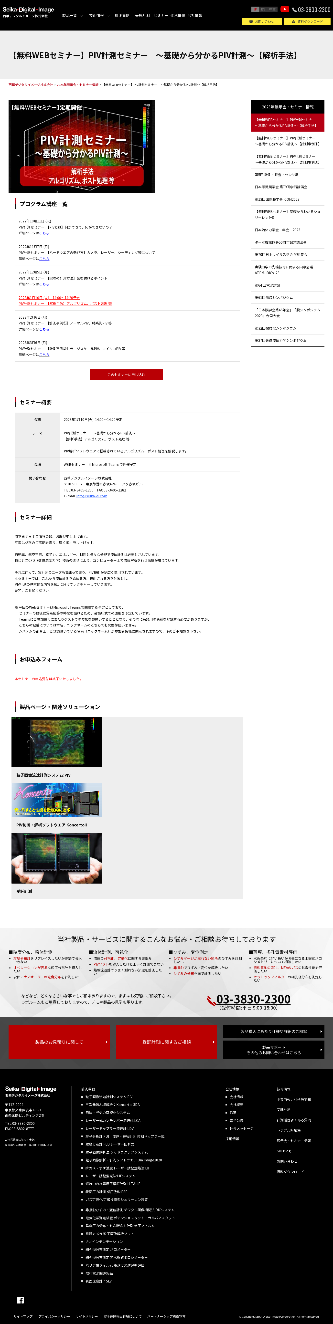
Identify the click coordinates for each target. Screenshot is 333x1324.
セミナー (160, 15)
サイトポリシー (87, 1316)
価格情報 (178, 15)
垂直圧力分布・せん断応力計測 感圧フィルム (120, 1225)
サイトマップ (22, 1316)
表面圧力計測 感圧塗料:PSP (107, 1191)
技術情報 (96, 15)
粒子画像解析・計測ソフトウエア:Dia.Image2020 (124, 1159)
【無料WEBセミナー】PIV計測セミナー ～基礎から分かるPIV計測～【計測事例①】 (288, 141)
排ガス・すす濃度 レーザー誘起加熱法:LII (117, 1168)
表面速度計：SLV (99, 1281)
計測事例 (122, 15)
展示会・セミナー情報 (294, 1140)
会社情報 (195, 15)
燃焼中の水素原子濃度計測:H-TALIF (113, 1183)
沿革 (233, 1112)
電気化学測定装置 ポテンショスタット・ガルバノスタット (130, 1217)
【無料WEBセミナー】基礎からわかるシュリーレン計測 (288, 214)
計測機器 (88, 1088)
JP (255, 9)
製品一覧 (69, 15)
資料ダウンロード (310, 21)
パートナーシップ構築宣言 (166, 1316)
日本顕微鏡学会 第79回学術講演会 (281, 186)
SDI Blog (284, 1150)
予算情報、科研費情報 (294, 1099)
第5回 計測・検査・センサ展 (277, 174)
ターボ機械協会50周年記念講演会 (281, 242)
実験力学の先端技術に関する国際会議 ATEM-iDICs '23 (284, 269)
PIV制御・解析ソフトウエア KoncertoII (51, 825)
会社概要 (236, 1104)
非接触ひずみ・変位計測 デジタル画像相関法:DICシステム (130, 1209)
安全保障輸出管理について (123, 1316)
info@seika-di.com (91, 495)
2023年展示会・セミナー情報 (288, 107)
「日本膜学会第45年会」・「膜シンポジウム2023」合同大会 (287, 312)
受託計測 (142, 15)
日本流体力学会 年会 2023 (277, 229)
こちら (44, 258)
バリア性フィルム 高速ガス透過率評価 (115, 1265)
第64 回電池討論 (267, 285)
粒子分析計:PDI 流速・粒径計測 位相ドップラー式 (125, 1136)
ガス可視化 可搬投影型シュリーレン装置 (117, 1199)
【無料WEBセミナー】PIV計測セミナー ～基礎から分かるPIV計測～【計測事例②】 (288, 159)
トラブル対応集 (289, 1130)
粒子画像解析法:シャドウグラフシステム (117, 1152)
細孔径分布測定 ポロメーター (108, 1249)
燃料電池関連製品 (99, 1273)
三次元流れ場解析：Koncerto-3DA (113, 1104)
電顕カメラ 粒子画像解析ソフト (110, 1233)
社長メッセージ (242, 1128)
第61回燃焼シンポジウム (274, 297)
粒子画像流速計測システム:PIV (43, 775)
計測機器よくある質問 (294, 1119)
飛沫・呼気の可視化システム (108, 1112)
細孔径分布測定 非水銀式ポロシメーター (117, 1257)
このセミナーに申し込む (126, 374)
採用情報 (232, 1138)
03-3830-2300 (314, 9)
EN (263, 9)
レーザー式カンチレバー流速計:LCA (113, 1120)
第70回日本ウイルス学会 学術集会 (281, 254)
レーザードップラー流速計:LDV (110, 1128)
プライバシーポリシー (54, 1316)
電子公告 (236, 1120)
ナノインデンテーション (104, 1241)
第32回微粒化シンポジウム (275, 328)
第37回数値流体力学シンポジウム (281, 340)
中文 (272, 9)
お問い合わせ (264, 21)
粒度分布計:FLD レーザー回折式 (110, 1144)
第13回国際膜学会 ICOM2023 (277, 199)
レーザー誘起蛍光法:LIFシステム (111, 1175)
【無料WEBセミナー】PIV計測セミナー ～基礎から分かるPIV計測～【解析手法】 (287, 122)
